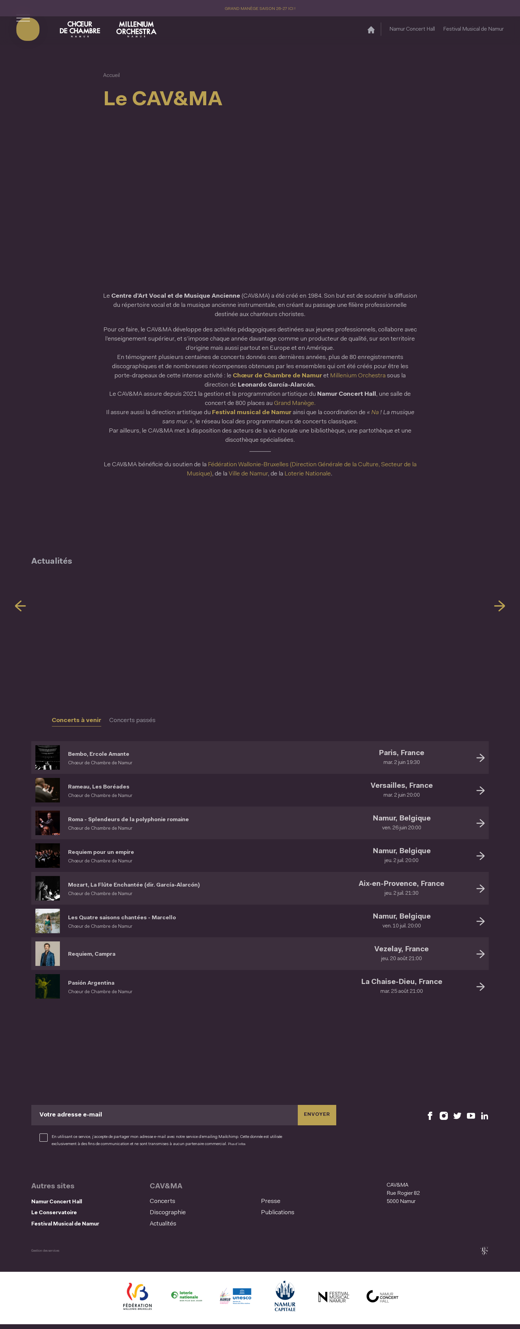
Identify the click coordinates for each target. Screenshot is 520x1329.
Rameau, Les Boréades (113, 786)
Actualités (163, 1224)
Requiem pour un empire (116, 852)
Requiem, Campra (104, 954)
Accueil (111, 75)
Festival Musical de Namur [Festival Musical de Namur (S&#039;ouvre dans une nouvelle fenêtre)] (473, 31)
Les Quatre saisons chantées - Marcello (146, 917)
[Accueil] (371, 31)
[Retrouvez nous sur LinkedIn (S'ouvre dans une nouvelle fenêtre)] (484, 1115)
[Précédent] (20, 606)
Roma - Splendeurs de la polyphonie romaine (157, 819)
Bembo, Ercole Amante (114, 754)
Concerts (162, 1202)
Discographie (168, 1213)
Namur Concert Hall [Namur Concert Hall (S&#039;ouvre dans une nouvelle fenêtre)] (412, 31)
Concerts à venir (76, 721)
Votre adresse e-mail (70, 1115)
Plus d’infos (238, 1144)
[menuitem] (203, 1201)
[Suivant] (499, 606)
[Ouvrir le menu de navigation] (23, 31)
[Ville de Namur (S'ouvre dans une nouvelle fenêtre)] (284, 1302)
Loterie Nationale (308, 474)
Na (375, 413)
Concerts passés (132, 721)
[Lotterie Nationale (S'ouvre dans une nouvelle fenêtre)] (186, 1302)
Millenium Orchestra (358, 376)
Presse (270, 1202)
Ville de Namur (248, 474)
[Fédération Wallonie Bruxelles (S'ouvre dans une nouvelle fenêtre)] (137, 1302)
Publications (277, 1213)
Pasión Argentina (102, 983)
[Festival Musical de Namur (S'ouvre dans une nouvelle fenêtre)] (333, 1302)
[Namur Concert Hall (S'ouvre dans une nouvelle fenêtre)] (382, 1302)
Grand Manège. (294, 404)
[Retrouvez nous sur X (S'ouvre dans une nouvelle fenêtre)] (457, 1115)
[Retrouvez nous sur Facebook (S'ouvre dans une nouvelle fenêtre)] (430, 1115)
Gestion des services (49, 1255)
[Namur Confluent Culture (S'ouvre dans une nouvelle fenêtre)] (235, 1302)
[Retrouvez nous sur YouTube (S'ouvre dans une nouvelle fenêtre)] (471, 1115)
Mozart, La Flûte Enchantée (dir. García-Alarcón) (164, 884)
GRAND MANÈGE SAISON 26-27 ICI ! (260, 9)
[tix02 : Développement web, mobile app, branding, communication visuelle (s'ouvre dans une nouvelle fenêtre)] (484, 1255)
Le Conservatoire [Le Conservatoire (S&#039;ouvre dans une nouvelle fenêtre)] (61, 1215)
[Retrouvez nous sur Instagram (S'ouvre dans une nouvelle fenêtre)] (444, 1115)
